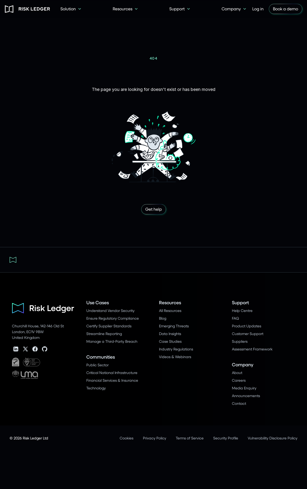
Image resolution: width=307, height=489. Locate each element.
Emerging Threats (174, 326)
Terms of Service (190, 438)
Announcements (246, 395)
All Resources (170, 310)
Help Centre (242, 310)
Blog (162, 318)
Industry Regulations (176, 349)
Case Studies (170, 341)
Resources (170, 302)
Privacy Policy (154, 438)
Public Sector (97, 364)
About (237, 372)
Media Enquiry (244, 388)
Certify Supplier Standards (108, 326)
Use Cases (97, 302)
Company (242, 364)
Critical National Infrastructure (111, 372)
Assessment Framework (252, 349)
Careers (239, 380)
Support (240, 302)
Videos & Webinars (175, 356)
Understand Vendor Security (110, 310)
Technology (96, 388)
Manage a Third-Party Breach (111, 341)
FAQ (235, 318)
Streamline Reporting (104, 333)
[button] (71, 9)
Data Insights (170, 333)
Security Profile (225, 438)
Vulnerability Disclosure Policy (272, 438)
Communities (100, 357)
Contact (239, 403)
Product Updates (246, 326)
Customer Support (247, 333)
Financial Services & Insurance (112, 380)
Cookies (126, 438)
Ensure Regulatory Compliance (112, 318)
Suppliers (240, 341)
